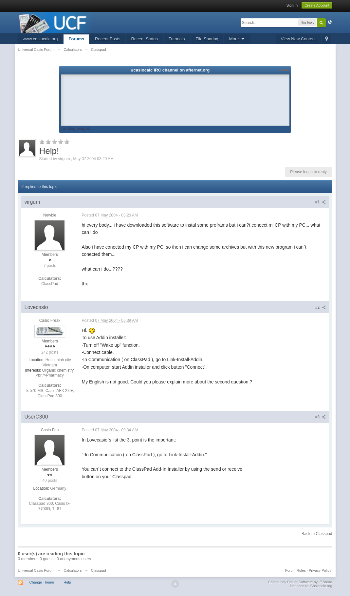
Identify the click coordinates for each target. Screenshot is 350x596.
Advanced (329, 22)
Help (67, 582)
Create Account (316, 5)
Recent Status (144, 38)
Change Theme (41, 582)
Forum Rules (295, 570)
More (237, 38)
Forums (76, 38)
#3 (320, 417)
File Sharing (206, 38)
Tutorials (177, 38)
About (284, 70)
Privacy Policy (320, 570)
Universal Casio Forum (36, 570)
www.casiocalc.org (40, 38)
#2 (320, 307)
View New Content (298, 38)
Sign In (292, 5)
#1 (320, 202)
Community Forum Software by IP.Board (300, 582)
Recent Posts (107, 38)
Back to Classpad (317, 533)
